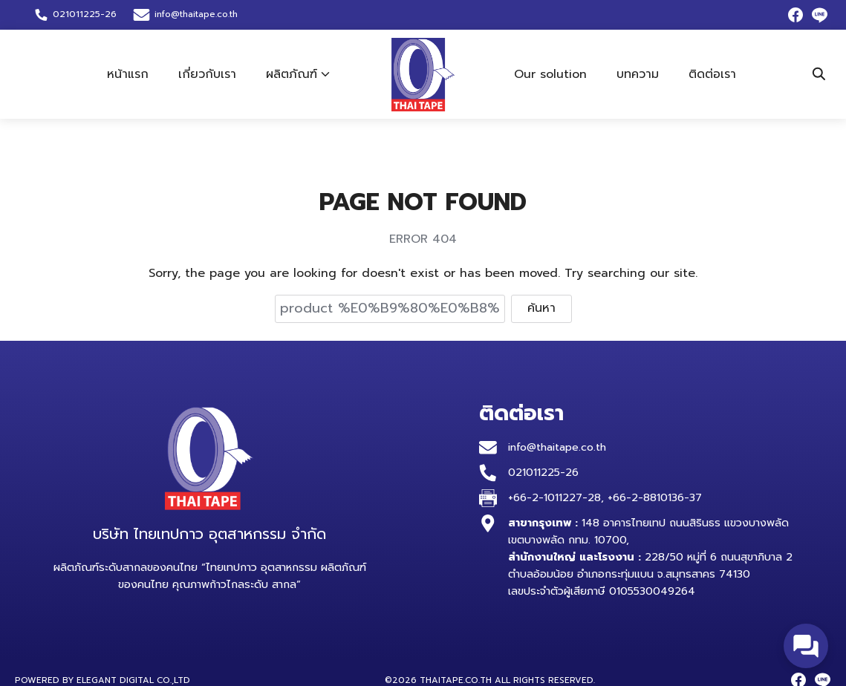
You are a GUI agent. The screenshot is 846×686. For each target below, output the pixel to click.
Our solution (550, 74)
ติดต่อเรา (712, 74)
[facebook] (795, 15)
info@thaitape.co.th (196, 14)
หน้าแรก (128, 74)
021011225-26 (543, 472)
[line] (819, 15)
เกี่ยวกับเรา (207, 74)
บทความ (637, 74)
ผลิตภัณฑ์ (291, 74)
